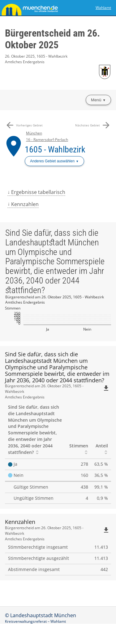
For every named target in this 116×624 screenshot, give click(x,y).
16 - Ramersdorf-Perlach (47, 139)
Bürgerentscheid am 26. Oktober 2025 (52, 39)
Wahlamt (103, 7)
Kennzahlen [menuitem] (25, 204)
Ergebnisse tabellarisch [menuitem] (38, 192)
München (34, 133)
